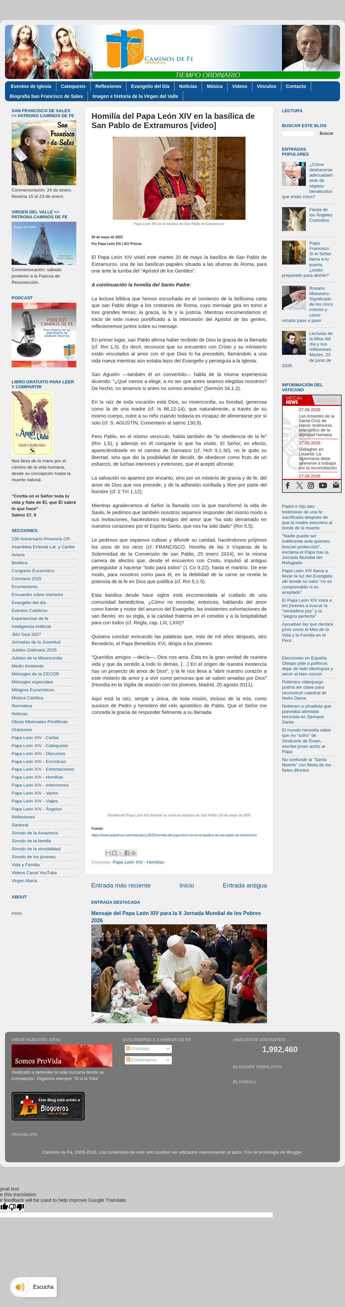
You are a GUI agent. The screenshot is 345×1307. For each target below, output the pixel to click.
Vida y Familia (26, 864)
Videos (239, 86)
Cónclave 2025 (26, 578)
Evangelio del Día (150, 86)
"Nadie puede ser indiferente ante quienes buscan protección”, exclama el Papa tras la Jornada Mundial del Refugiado (306, 549)
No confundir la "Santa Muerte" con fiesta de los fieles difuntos (306, 765)
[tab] (297, 400)
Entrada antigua (245, 885)
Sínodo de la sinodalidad (36, 848)
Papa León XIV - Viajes (35, 801)
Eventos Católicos (29, 610)
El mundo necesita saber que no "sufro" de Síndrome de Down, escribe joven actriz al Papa (306, 741)
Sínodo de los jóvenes (34, 856)
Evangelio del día (29, 602)
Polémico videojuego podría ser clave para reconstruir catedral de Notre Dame (304, 690)
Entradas (137, 1048)
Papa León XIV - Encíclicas (39, 761)
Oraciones (22, 729)
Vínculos (266, 86)
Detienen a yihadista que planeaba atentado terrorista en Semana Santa (306, 714)
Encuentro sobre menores (37, 594)
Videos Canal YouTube (34, 872)
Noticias (188, 86)
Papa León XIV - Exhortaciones (43, 769)
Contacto (296, 86)
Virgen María (24, 880)
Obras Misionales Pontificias (40, 721)
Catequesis (73, 86)
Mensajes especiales (32, 681)
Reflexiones (108, 86)
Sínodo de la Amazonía (35, 832)
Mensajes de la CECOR (35, 673)
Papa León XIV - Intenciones (40, 785)
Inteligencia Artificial (31, 626)
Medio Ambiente (28, 665)
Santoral (20, 824)
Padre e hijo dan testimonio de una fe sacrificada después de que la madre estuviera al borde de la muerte (307, 517)
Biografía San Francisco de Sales (46, 96)
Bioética (20, 562)
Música (214, 86)
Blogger (294, 1152)
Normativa (22, 705)
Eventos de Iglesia (31, 86)
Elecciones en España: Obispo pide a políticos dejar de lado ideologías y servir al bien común (307, 666)
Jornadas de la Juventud (36, 642)
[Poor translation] (16, 1207)
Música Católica (27, 697)
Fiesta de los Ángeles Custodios (320, 215)
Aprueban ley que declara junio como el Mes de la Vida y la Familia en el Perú (307, 632)
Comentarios (141, 1059)
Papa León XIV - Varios (35, 793)
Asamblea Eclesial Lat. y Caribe (43, 546)
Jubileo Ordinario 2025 (34, 650)
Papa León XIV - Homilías (138, 862)
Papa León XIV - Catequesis (40, 745)
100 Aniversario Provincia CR (41, 538)
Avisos (18, 554)
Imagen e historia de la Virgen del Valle (135, 96)
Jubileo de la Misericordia (37, 657)
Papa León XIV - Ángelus (37, 809)
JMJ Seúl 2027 (26, 634)
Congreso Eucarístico (33, 570)
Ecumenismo (24, 586)
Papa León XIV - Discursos (38, 753)
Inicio (186, 885)
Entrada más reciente (121, 885)
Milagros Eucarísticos (33, 689)
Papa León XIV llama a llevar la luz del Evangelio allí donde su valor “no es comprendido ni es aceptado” (307, 581)
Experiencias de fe (30, 618)
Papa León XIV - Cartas (35, 737)
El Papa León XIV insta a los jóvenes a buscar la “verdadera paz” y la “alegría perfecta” (307, 608)
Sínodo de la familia (31, 840)
